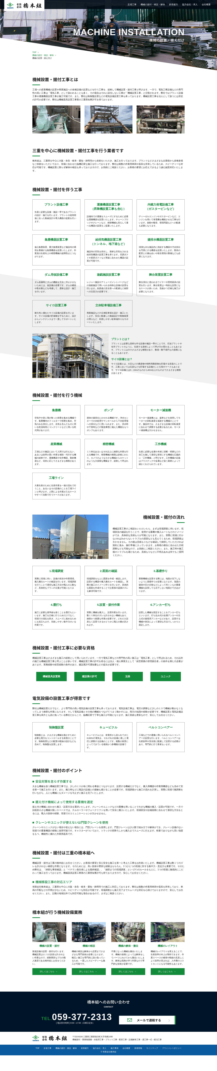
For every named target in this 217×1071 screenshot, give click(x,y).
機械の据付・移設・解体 (153, 4)
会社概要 (206, 4)
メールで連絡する (149, 1020)
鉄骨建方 (173, 4)
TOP (34, 52)
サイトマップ (152, 1048)
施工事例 (114, 1048)
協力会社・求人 (190, 4)
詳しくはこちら (49, 971)
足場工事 (132, 4)
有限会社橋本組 (109, 1052)
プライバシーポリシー (171, 1048)
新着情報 (138, 1048)
